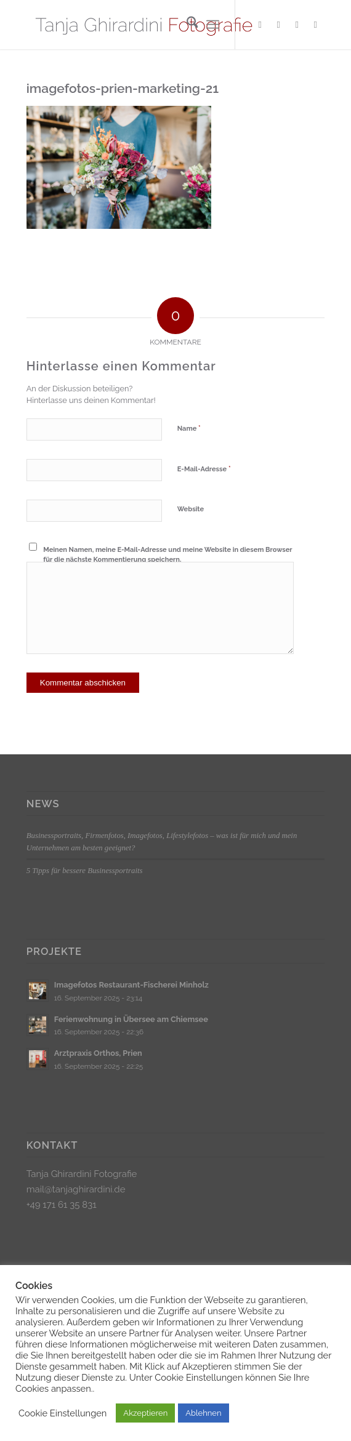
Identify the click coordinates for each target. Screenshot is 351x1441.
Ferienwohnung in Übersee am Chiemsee (131, 1019)
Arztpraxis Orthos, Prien (98, 1053)
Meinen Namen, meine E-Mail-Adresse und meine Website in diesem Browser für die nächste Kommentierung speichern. (167, 555)
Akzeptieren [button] (145, 1413)
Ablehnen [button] (203, 1413)
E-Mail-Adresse (204, 468)
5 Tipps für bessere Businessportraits (84, 870)
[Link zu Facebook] (260, 24)
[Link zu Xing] (297, 24)
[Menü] (212, 24)
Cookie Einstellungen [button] (62, 1413)
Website (190, 509)
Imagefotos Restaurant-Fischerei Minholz (131, 984)
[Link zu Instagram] (278, 24)
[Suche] (186, 24)
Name (189, 428)
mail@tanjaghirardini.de (76, 1189)
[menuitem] (186, 24)
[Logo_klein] (145, 24)
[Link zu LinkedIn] (315, 24)
